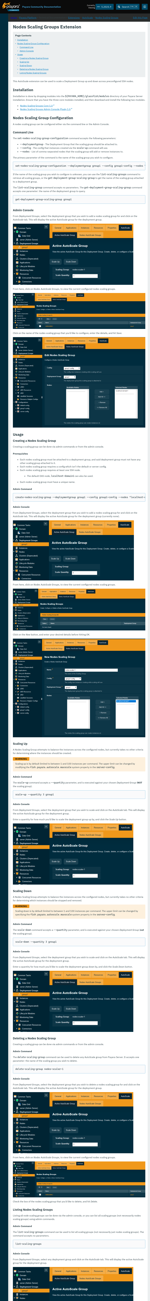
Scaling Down (64, 69)
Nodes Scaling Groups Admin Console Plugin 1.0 (84, 123)
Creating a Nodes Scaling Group (72, 62)
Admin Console (65, 54)
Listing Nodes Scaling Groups (71, 76)
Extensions (113, 30)
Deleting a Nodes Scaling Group (72, 73)
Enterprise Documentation (28, 1295)
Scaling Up (63, 65)
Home (52, 30)
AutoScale (55, 34)
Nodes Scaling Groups (74, 34)
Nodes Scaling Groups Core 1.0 (75, 119)
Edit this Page (140, 30)
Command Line (65, 51)
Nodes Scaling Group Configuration (72, 47)
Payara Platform (11, 29)
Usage (59, 58)
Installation (61, 43)
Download (36, 1289)
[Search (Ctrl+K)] (127, 7)
